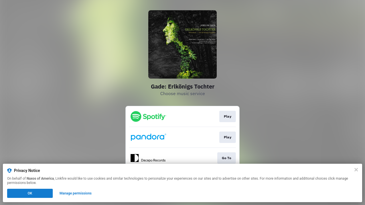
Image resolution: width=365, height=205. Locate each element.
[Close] (356, 169)
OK (30, 193)
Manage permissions (76, 193)
